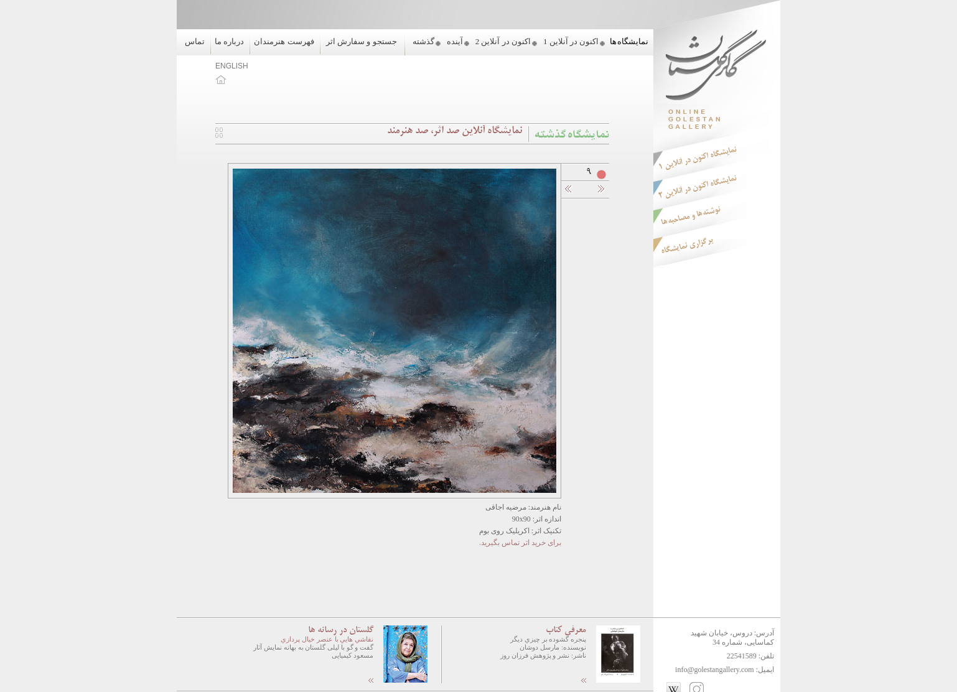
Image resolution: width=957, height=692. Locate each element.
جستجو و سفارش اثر (361, 41)
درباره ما (229, 41)
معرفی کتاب (566, 630)
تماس (195, 41)
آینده (455, 41)
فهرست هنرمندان (284, 41)
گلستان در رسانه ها (340, 630)
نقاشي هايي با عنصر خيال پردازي (327, 639)
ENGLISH (231, 66)
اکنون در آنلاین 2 (503, 41)
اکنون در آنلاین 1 (571, 41)
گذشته (423, 41)
